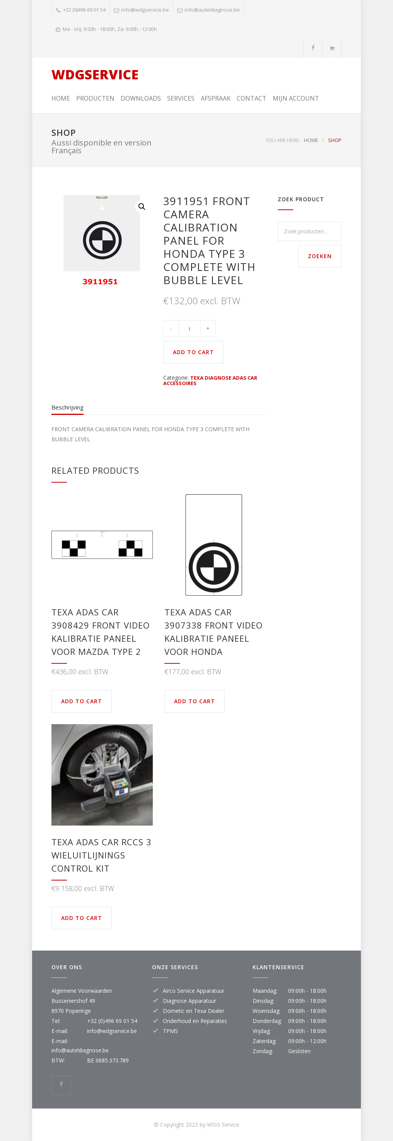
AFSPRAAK (216, 98)
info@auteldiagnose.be (212, 9)
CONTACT (252, 98)
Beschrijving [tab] (67, 407)
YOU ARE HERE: (283, 140)
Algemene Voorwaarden (81, 990)
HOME (60, 98)
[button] (142, 207)
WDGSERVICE (94, 74)
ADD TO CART (193, 352)
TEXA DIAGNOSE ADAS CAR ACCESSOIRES (210, 380)
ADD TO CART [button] (81, 701)
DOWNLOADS (141, 98)
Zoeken (320, 256)
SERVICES (181, 98)
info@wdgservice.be (145, 9)
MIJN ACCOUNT (296, 98)
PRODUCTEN (95, 98)
